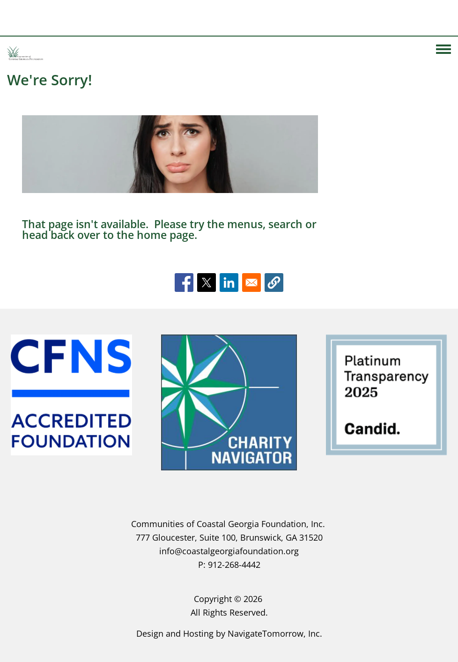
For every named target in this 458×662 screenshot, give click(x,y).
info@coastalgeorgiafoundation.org (229, 551)
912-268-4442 (234, 564)
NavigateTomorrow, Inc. (275, 633)
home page (165, 234)
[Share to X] (206, 282)
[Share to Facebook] (184, 282)
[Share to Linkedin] (229, 282)
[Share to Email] (251, 282)
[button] (274, 282)
